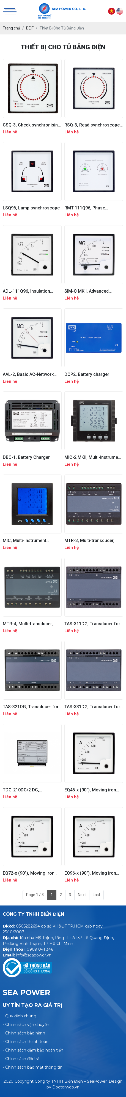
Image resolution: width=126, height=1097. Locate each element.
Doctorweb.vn (66, 1087)
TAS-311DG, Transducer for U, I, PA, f (92, 623)
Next (82, 895)
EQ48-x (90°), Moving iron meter (90, 790)
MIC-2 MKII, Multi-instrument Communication (93, 457)
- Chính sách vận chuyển (26, 1024)
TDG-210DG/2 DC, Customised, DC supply (26, 790)
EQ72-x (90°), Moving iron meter (28, 873)
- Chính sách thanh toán (25, 1041)
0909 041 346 (40, 949)
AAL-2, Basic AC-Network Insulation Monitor (28, 374)
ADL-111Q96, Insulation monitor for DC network (27, 291)
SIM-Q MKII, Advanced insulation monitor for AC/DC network (93, 291)
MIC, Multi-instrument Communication (24, 540)
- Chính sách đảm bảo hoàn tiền (33, 1050)
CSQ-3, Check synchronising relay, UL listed (32, 125)
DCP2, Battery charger (86, 374)
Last (96, 895)
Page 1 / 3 (35, 895)
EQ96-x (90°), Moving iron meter (90, 873)
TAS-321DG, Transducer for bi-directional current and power (31, 706)
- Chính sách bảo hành (24, 1033)
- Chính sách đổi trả (21, 1058)
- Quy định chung (19, 1016)
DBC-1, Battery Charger (26, 457)
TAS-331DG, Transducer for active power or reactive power (92, 706)
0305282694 (28, 926)
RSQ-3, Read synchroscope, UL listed (92, 125)
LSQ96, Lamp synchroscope (31, 208)
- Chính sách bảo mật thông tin (32, 1067)
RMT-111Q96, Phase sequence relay (84, 208)
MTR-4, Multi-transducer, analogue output (28, 623)
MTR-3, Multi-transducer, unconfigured (89, 540)
